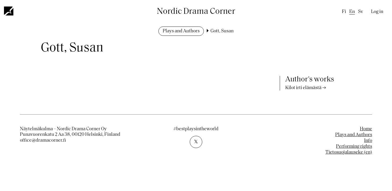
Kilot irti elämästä (303, 87)
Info (368, 140)
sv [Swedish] (360, 11)
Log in (377, 11)
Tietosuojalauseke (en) (348, 152)
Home (366, 129)
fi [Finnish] (344, 11)
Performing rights (354, 146)
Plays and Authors (181, 31)
